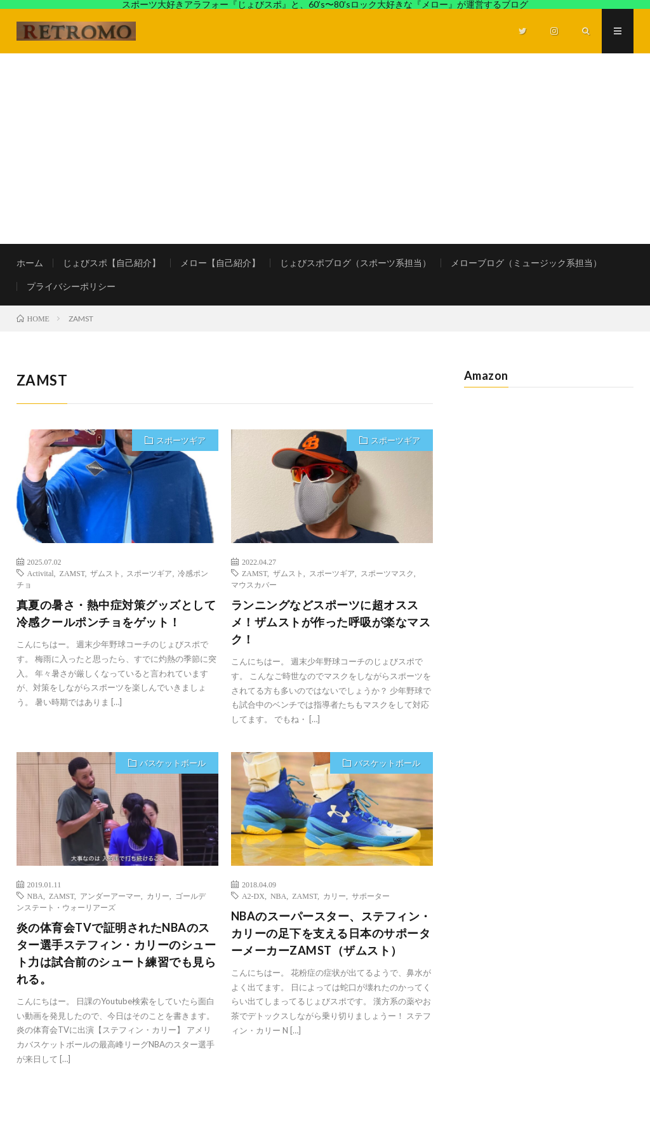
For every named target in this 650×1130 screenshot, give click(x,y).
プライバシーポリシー (71, 286)
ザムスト (105, 573)
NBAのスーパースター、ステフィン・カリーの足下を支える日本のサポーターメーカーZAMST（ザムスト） (331, 933)
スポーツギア (181, 440)
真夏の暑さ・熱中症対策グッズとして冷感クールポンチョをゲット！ (116, 613)
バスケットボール (173, 763)
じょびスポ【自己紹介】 (112, 262)
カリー (158, 895)
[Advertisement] (325, 149)
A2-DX (253, 895)
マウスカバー (254, 584)
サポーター (371, 895)
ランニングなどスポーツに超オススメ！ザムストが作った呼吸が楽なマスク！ (331, 622)
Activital (40, 573)
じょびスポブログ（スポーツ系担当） (355, 262)
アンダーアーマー (110, 895)
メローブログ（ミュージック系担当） (526, 262)
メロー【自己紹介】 (220, 262)
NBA (35, 895)
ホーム (30, 262)
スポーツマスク (387, 573)
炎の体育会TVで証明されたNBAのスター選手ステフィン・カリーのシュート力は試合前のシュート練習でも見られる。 (116, 953)
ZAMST (72, 573)
